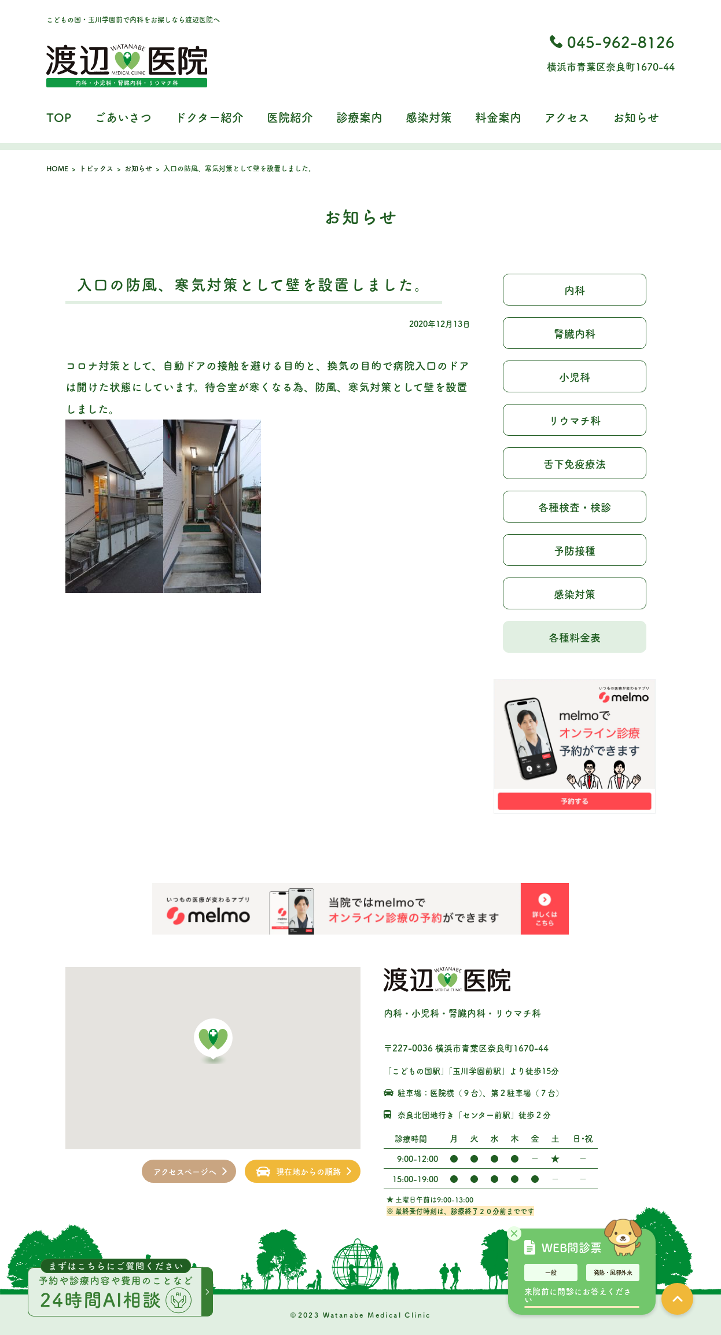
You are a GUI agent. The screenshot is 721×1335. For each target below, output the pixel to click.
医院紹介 (290, 117)
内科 (574, 289)
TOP (58, 117)
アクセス (567, 117)
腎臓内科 (574, 333)
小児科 (574, 376)
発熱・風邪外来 (613, 1272)
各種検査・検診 (574, 506)
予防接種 (574, 550)
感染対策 (429, 117)
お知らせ (636, 117)
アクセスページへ (184, 1171)
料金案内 (498, 117)
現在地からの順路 (308, 1171)
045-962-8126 (621, 41)
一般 (551, 1272)
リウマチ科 (575, 420)
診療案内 (359, 117)
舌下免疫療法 (574, 463)
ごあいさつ (123, 117)
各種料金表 (575, 637)
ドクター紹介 (209, 117)
